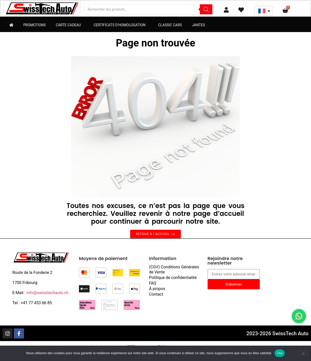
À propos (157, 288)
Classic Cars (170, 25)
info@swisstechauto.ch (47, 292)
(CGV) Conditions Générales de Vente (174, 269)
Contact (156, 294)
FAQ (152, 283)
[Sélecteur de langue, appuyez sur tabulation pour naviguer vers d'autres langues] (264, 11)
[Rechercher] (206, 9)
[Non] (303, 353)
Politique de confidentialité (173, 277)
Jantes (198, 25)
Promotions (34, 25)
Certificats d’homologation (121, 25)
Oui (279, 353)
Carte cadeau (69, 25)
